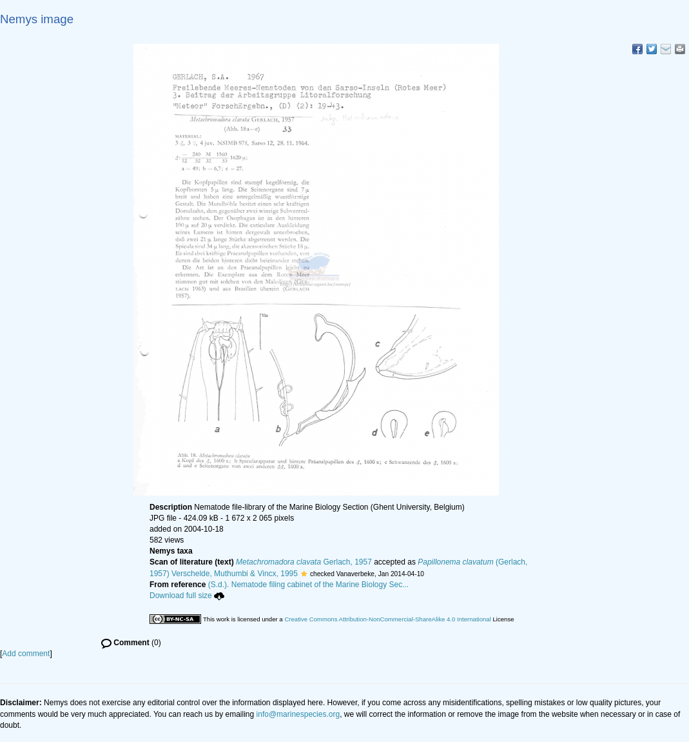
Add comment (26, 653)
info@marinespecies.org (298, 714)
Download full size (187, 595)
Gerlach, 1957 (304, 562)
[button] (304, 573)
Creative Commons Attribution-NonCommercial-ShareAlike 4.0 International (387, 619)
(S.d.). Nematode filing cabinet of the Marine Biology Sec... (308, 584)
